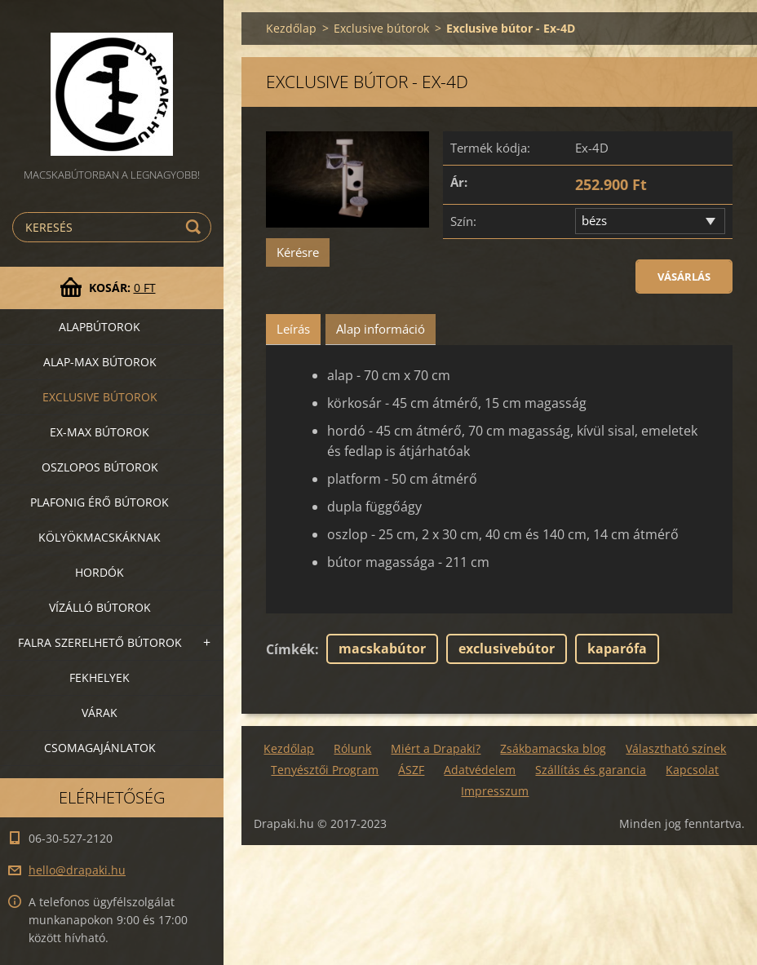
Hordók (99, 572)
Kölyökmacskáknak (99, 537)
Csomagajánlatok (100, 747)
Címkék (290, 649)
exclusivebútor (506, 648)
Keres (195, 227)
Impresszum (495, 791)
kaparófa (617, 648)
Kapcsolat (692, 769)
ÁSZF (411, 769)
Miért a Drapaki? (435, 748)
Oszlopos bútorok (100, 467)
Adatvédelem (480, 769)
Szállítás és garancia (590, 769)
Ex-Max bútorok (99, 432)
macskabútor (382, 648)
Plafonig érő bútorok (99, 502)
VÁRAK (99, 712)
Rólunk (352, 748)
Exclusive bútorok (99, 397)
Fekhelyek (99, 677)
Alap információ (380, 329)
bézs (594, 220)
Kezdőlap (291, 28)
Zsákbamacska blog (553, 748)
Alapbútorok (99, 326)
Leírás (293, 329)
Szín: (463, 221)
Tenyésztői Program (324, 769)
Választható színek (676, 748)
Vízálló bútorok (100, 607)
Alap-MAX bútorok (100, 362)
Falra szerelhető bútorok (100, 642)
